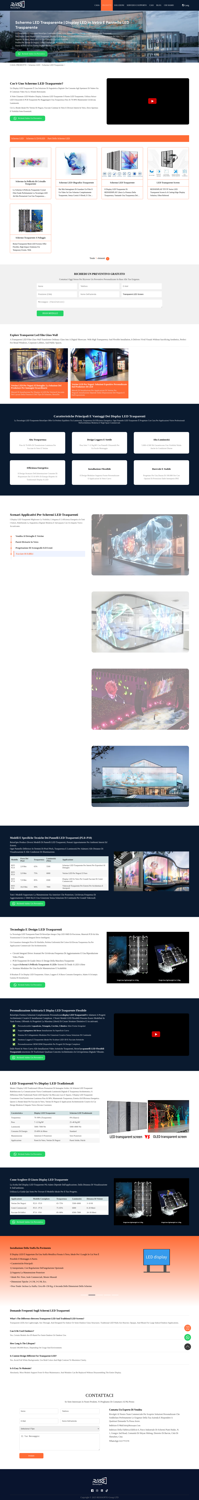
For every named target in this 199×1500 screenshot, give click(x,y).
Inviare (31, 1456)
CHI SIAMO (169, 5)
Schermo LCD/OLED (35, 138)
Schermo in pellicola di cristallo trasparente (31, 182)
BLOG (158, 5)
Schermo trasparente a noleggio (31, 238)
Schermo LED (34, 65)
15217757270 (119, 1441)
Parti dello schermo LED (59, 138)
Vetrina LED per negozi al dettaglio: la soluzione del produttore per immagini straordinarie (36, 386)
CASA (96, 5)
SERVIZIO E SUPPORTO (137, 5)
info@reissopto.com (124, 1425)
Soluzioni (119, 5)
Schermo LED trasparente (52, 65)
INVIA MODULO (50, 313)
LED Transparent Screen (168, 182)
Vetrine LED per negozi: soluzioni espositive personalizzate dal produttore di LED (99, 385)
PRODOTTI (106, 5)
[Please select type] (59, 1428)
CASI (151, 5)
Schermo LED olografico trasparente (76, 182)
